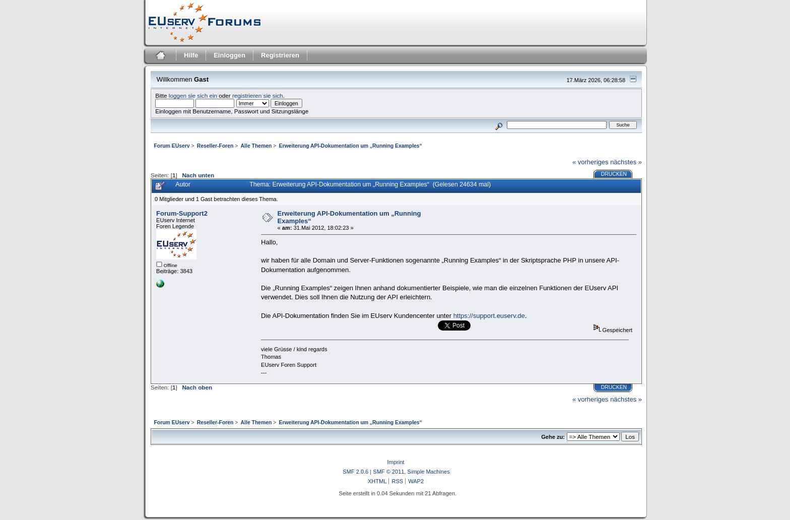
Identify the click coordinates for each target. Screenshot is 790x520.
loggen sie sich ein (193, 95)
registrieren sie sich (257, 95)
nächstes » (626, 162)
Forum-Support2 (182, 213)
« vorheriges (590, 162)
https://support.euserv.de (489, 315)
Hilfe (191, 55)
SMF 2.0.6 (355, 472)
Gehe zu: (553, 437)
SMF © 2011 (388, 472)
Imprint (396, 462)
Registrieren (280, 55)
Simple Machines (429, 472)
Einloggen (229, 55)
